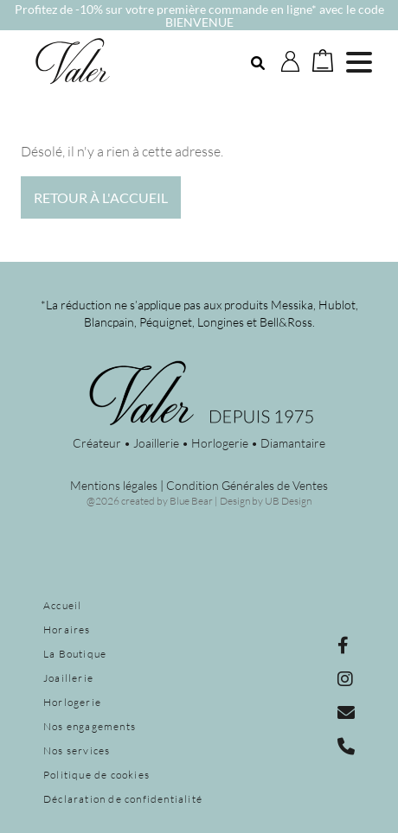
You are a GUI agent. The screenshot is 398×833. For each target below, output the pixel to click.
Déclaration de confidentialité (122, 798)
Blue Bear (191, 500)
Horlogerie (72, 702)
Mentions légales (113, 485)
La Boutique (74, 653)
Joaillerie (68, 677)
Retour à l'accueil (101, 197)
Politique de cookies (96, 774)
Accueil (62, 605)
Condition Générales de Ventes (247, 485)
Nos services (76, 750)
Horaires (67, 629)
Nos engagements (89, 726)
